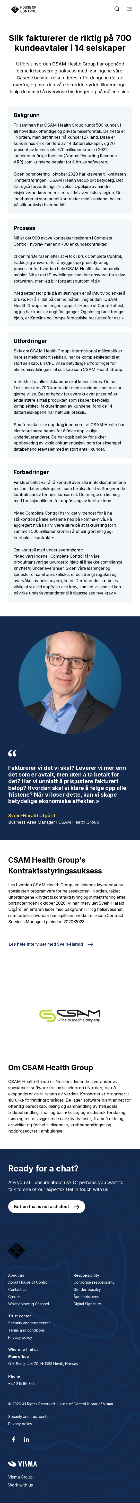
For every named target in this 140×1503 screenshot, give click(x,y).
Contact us (17, 1289)
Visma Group (20, 1477)
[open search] (116, 9)
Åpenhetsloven (86, 1296)
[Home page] (23, 9)
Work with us (20, 1485)
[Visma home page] (70, 1464)
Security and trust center (29, 1323)
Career (14, 1296)
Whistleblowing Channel (28, 1304)
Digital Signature (87, 1304)
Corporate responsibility (94, 1282)
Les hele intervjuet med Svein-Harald (46, 944)
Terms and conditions (26, 1330)
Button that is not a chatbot (41, 1206)
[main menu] (129, 9)
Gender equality (87, 1289)
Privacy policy (20, 1337)
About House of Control (28, 1282)
